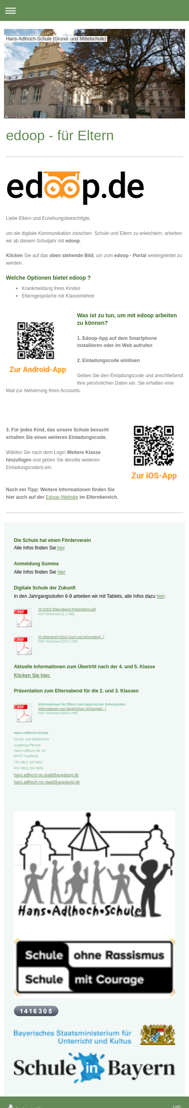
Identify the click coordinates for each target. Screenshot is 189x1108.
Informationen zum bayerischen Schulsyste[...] (72, 709)
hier (61, 548)
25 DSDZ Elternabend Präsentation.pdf (67, 609)
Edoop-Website (62, 497)
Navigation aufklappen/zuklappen (94, 10)
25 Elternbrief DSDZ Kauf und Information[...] (71, 637)
